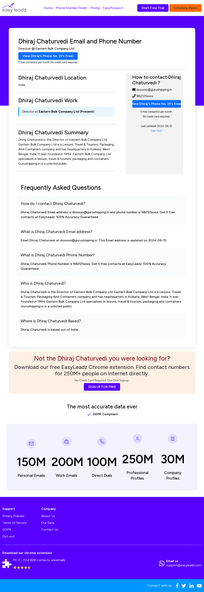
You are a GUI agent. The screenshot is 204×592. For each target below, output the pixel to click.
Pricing (95, 8)
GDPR (6, 529)
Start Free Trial (152, 8)
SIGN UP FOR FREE (102, 387)
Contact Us (49, 529)
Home (48, 8)
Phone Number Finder (71, 8)
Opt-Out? (156, 130)
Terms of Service (14, 523)
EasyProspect (113, 8)
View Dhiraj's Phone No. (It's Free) (48, 56)
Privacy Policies (13, 516)
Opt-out (8, 536)
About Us (48, 516)
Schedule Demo (185, 8)
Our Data (47, 523)
